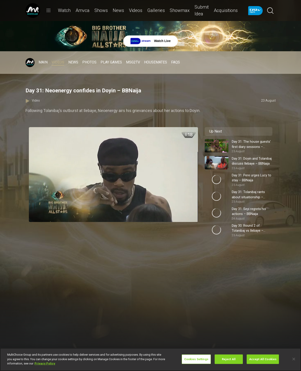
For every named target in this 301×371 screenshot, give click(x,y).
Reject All (229, 359)
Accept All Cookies (262, 359)
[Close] (294, 359)
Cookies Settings (196, 359)
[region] (150, 359)
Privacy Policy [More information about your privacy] (44, 363)
